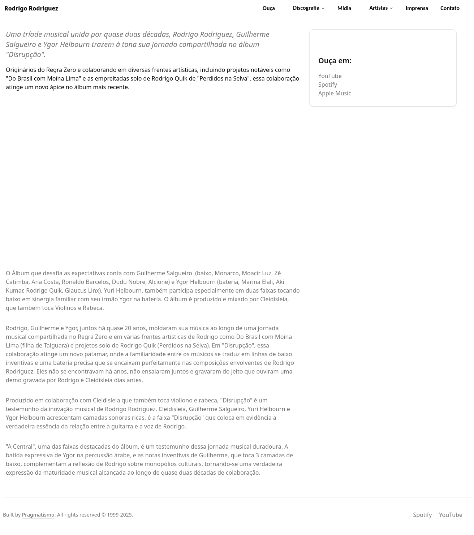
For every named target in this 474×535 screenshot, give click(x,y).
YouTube (330, 76)
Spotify (327, 85)
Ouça (269, 8)
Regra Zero (61, 70)
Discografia (309, 7)
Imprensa (417, 8)
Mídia (344, 8)
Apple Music (334, 93)
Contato (450, 8)
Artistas (381, 7)
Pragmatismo (38, 514)
